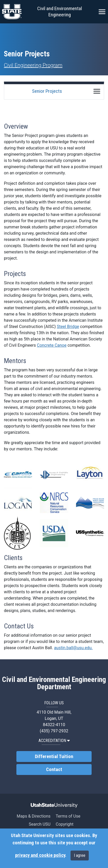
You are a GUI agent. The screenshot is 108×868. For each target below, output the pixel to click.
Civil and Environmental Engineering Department (54, 683)
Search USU (39, 824)
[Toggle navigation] (97, 91)
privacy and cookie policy (40, 855)
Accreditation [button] (54, 740)
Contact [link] (54, 769)
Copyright (64, 824)
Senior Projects (47, 91)
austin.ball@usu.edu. (73, 647)
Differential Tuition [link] (54, 756)
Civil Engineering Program (33, 65)
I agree (79, 855)
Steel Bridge (68, 326)
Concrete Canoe (52, 345)
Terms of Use (68, 816)
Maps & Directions (33, 816)
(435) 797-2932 (54, 730)
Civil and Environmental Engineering (59, 11)
